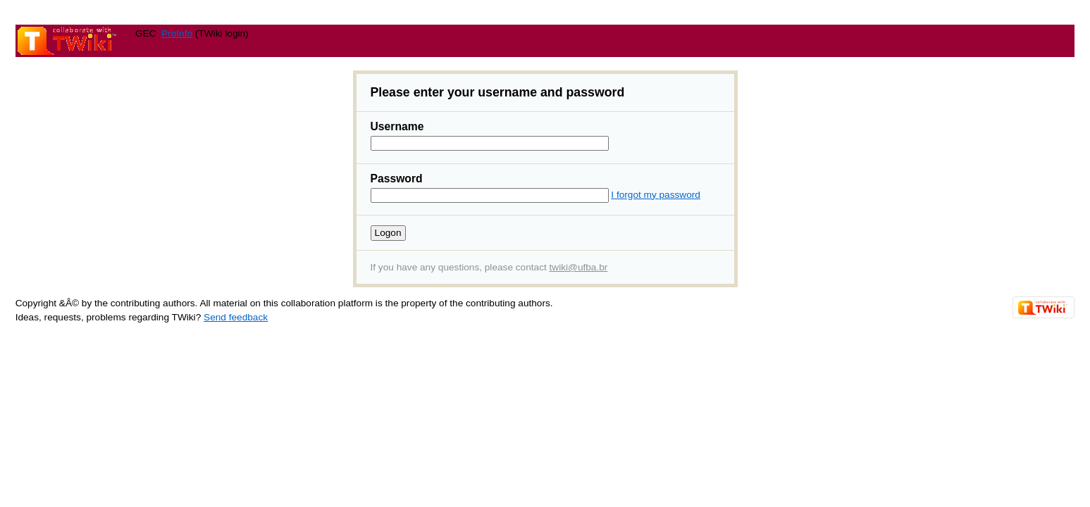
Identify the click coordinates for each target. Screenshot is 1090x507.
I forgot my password (655, 194)
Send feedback (236, 317)
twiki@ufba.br (579, 267)
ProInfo (176, 33)
